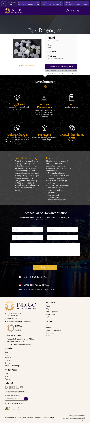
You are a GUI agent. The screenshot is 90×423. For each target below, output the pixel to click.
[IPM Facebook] (6, 387)
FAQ (47, 317)
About (48, 306)
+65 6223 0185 (12, 319)
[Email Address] (16, 398)
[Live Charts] (78, 10)
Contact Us (50, 333)
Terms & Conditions (10, 418)
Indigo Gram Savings (12, 366)
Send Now (45, 267)
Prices (48, 336)
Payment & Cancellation (34, 418)
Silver (45, 2)
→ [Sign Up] (26, 398)
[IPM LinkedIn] (10, 387)
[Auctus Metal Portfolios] (12, 408)
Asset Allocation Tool (53, 330)
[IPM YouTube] (21, 387)
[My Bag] (72, 10)
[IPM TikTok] (17, 387)
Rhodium (8, 363)
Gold (18, 2)
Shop (48, 325)
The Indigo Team (52, 311)
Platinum (68, 2)
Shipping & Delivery (48, 418)
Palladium (8, 360)
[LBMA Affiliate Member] (25, 328)
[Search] (67, 10)
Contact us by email (28, 66)
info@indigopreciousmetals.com (19, 322)
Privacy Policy (22, 418)
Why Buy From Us (52, 309)
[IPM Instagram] (13, 387)
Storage (49, 327)
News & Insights (51, 314)
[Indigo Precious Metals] (13, 11)
